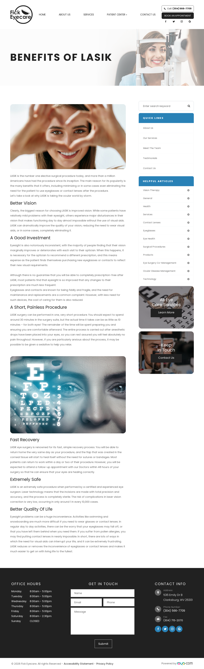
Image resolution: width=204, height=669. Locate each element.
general (148, 198)
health (147, 207)
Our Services (151, 138)
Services (88, 14)
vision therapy (152, 190)
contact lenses (153, 224)
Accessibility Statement (79, 663)
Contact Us (148, 14)
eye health (149, 240)
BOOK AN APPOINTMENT (177, 15)
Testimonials (151, 158)
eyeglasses (150, 232)
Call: (178, 8)
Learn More (166, 316)
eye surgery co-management (162, 265)
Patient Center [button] (117, 14)
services (148, 215)
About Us (64, 14)
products (148, 257)
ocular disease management (161, 274)
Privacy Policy (104, 663)
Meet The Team (153, 148)
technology (150, 282)
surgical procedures (155, 249)
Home (42, 14)
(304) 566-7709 (174, 611)
